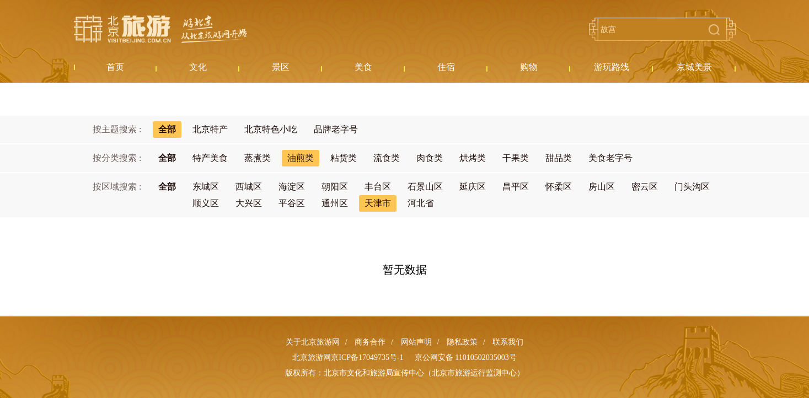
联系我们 (507, 342)
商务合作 (370, 342)
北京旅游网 (160, 29)
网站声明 (416, 342)
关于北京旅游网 (313, 342)
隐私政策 (462, 342)
